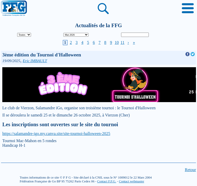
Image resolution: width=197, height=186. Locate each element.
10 (117, 42)
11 (122, 42)
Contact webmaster (131, 181)
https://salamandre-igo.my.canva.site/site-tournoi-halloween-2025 (56, 133)
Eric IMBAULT (35, 60)
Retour (190, 170)
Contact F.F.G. (106, 181)
